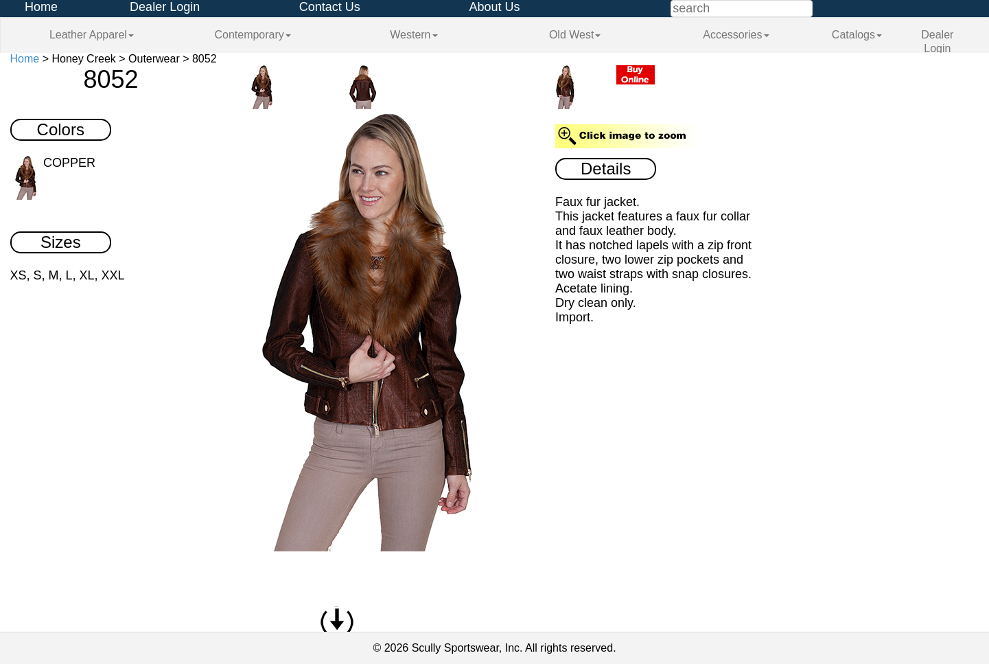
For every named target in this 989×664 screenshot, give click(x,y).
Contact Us (329, 7)
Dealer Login (165, 7)
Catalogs (857, 35)
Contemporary (252, 35)
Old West (575, 35)
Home (41, 7)
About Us (494, 7)
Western (413, 35)
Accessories (736, 35)
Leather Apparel (91, 35)
